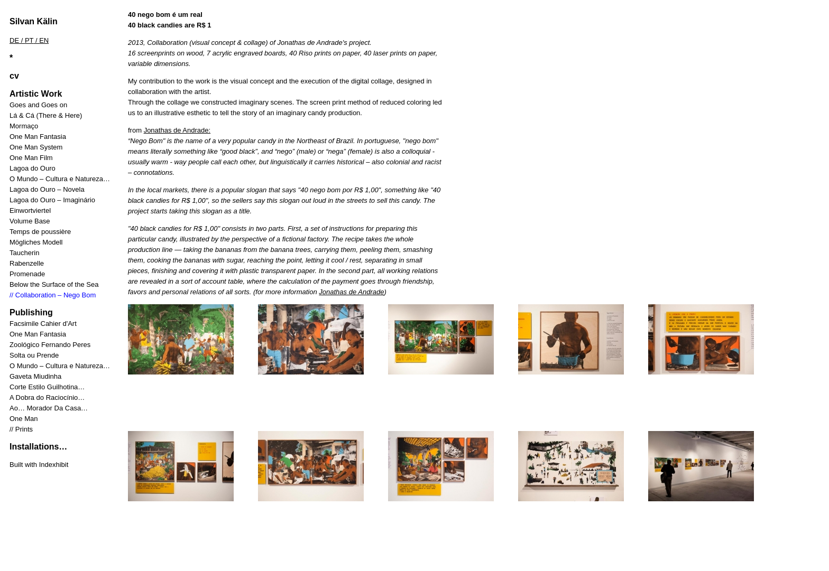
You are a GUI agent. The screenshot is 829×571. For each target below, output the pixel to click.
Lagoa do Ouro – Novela (47, 189)
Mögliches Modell (36, 242)
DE (14, 40)
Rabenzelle (27, 263)
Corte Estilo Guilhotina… (47, 387)
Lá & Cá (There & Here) (46, 115)
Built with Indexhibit (39, 465)
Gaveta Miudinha (35, 376)
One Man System (36, 147)
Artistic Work (36, 93)
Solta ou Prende (34, 355)
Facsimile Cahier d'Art (43, 323)
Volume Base (30, 221)
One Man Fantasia (38, 137)
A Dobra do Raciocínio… (47, 397)
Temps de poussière (40, 232)
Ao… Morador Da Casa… (49, 408)
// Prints (21, 429)
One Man (24, 419)
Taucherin (24, 253)
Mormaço (24, 126)
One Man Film (31, 158)
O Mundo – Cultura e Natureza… (60, 179)
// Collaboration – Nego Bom (53, 295)
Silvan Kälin (34, 21)
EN (44, 40)
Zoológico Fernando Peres (50, 345)
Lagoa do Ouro (33, 168)
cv (14, 75)
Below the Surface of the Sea (54, 284)
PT (29, 40)
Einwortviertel (30, 210)
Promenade (27, 274)
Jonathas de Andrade (351, 292)
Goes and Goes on (38, 105)
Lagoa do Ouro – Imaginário (52, 200)
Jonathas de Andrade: (177, 130)
